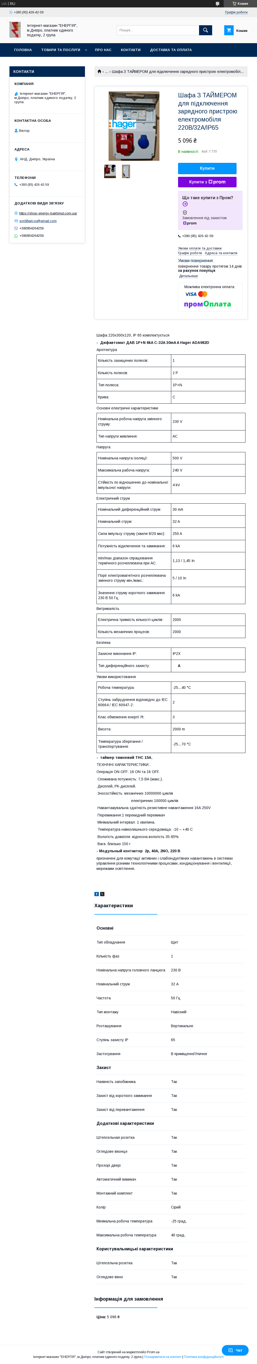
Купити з (207, 182)
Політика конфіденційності (204, 1357)
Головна (23, 50)
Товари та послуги (60, 50)
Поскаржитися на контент (162, 1357)
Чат (235, 1350)
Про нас (103, 50)
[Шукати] (205, 30)
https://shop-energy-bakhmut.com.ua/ (48, 213)
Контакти (131, 50)
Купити (207, 168)
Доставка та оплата (171, 50)
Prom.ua (153, 1352)
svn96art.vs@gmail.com (38, 221)
